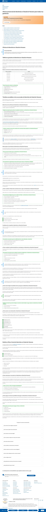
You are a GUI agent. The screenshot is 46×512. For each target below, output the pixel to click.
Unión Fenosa (4, 494)
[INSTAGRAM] (40, 500)
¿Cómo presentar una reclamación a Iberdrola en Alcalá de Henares (14, 38)
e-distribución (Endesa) (5, 489)
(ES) (42, 510)
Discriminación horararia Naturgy (6, 486)
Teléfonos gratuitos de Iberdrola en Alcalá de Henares (11, 29)
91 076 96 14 (31, 475)
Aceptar (33, 510)
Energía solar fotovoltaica (16, 489)
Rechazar (23, 510)
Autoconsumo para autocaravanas (17, 493)
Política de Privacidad (5, 507)
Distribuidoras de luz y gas (6, 495)
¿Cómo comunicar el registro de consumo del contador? (12, 437)
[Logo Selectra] (5, 1)
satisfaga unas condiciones (17, 344)
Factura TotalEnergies (15, 486)
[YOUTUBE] (42, 500)
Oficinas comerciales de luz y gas (27, 490)
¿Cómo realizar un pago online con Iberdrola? (10, 42)
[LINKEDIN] (38, 500)
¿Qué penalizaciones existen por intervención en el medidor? (12, 461)
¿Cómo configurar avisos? (7, 457)
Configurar (13, 510)
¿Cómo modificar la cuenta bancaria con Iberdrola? (11, 445)
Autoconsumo (25, 491)
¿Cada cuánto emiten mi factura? (8, 441)
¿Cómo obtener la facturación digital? (9, 433)
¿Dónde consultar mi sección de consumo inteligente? (12, 449)
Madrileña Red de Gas (5, 493)
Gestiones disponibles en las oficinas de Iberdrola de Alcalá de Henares (14, 30)
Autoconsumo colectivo (16, 492)
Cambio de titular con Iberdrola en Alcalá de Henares (11, 34)
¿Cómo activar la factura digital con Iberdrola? (10, 425)
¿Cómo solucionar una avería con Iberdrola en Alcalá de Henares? (13, 41)
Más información (10, 508)
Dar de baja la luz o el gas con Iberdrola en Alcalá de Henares (13, 37)
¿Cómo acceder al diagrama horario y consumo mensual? (12, 453)
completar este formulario (24, 205)
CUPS (35, 185)
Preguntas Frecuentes (26, 492)
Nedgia (3, 491)
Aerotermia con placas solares (16, 491)
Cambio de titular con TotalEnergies (28, 486)
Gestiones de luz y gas (26, 489)
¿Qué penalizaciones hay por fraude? (9, 465)
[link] (5, 501)
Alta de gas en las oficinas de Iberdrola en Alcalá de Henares (13, 33)
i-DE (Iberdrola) (4, 490)
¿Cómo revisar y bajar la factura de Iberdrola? (10, 429)
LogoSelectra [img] (3, 510)
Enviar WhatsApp (6, 22)
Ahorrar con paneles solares (16, 490)
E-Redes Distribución (5, 492)
